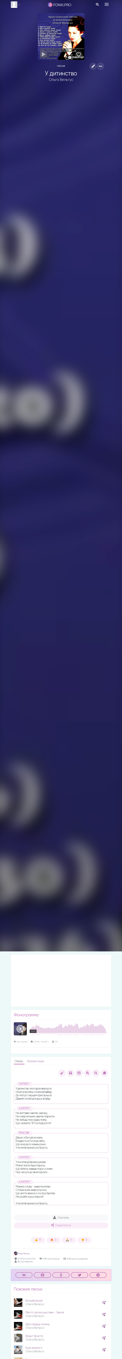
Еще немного (34, 1347)
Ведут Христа (34, 1336)
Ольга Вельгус (61, 80)
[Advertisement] (61, 980)
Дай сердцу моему (38, 1324)
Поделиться (61, 1225)
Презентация (35, 1061)
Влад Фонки (22, 1254)
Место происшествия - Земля (45, 1312)
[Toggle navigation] (106, 4)
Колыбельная (34, 1300)
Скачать (61, 1217)
